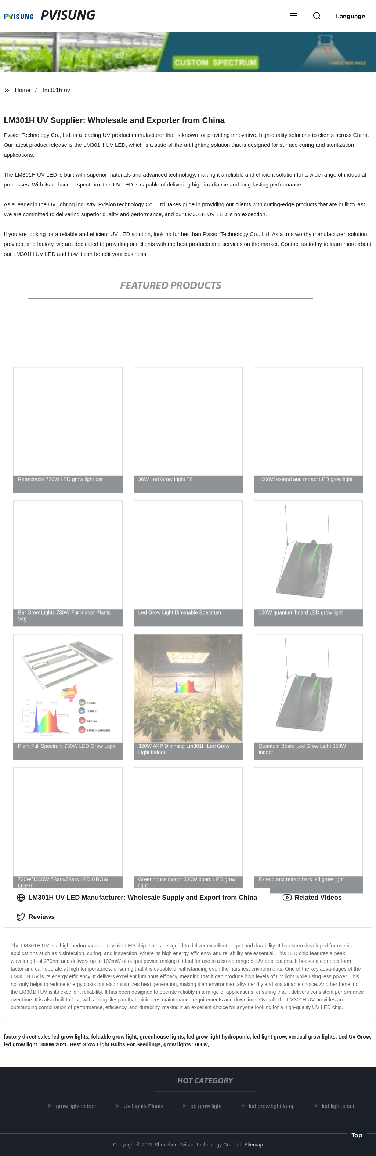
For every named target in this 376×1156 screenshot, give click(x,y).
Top (356, 1133)
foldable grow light (114, 1037)
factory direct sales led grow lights (46, 1037)
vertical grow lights (312, 1037)
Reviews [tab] (36, 917)
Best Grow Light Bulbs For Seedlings (115, 1044)
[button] (293, 16)
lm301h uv (56, 90)
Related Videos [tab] (312, 897)
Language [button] (350, 16)
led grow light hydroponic (218, 1037)
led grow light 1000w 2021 (35, 1044)
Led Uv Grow (354, 1037)
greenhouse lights (162, 1037)
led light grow (269, 1037)
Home (22, 90)
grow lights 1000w (185, 1044)
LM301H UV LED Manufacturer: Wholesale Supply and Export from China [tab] (137, 897)
